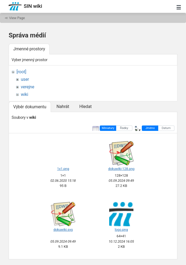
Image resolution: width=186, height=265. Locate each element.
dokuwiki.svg (63, 230)
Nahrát (62, 106)
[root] (21, 71)
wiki (24, 94)
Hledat (85, 106)
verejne (27, 86)
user (25, 79)
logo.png (121, 230)
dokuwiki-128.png (121, 169)
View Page (17, 18)
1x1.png (63, 169)
